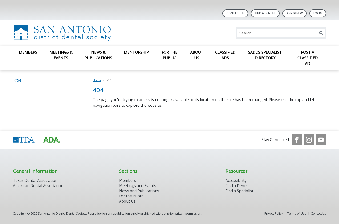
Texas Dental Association (35, 180)
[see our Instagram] (309, 139)
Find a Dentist (238, 185)
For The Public (169, 55)
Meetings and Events (137, 185)
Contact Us (235, 13)
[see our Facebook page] (297, 139)
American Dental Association (38, 185)
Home (97, 80)
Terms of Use (296, 213)
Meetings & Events (60, 55)
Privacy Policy (273, 213)
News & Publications (98, 55)
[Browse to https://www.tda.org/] (37, 139)
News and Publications (139, 190)
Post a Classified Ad (307, 58)
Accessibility (236, 180)
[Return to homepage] (74, 32)
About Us (196, 55)
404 (17, 80)
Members (28, 52)
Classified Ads (225, 55)
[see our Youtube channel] (321, 139)
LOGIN (317, 13)
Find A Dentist (265, 13)
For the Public (131, 196)
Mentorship (136, 52)
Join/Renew (295, 13)
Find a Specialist (239, 190)
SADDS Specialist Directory (265, 55)
